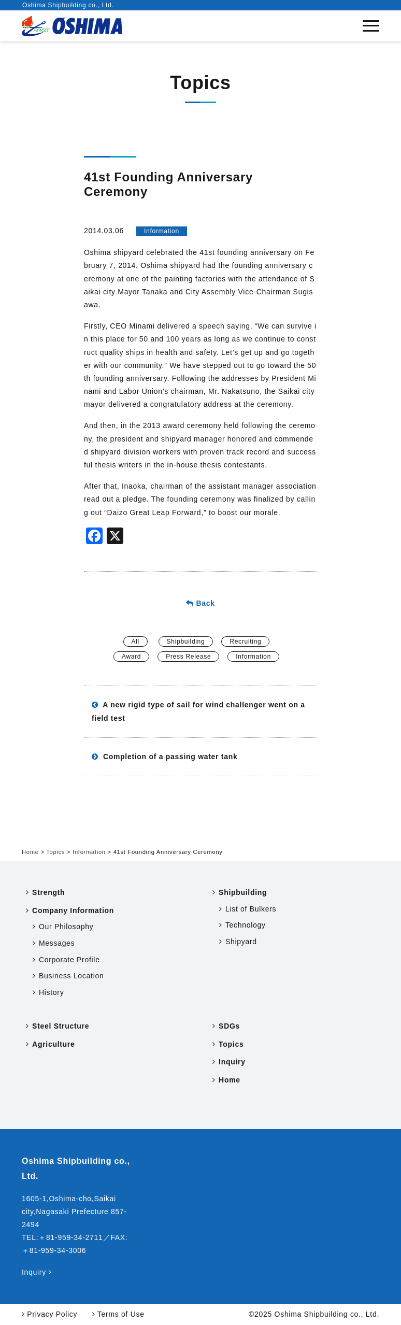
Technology (245, 925)
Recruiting (245, 641)
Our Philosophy (66, 926)
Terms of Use (118, 1314)
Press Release (188, 656)
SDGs (229, 1026)
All (135, 641)
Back (200, 603)
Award (131, 656)
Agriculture (53, 1044)
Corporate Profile (69, 960)
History (51, 992)
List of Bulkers (250, 909)
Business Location (71, 976)
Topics (231, 1044)
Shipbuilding (186, 641)
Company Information (73, 910)
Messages (57, 943)
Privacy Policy (49, 1314)
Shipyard (241, 941)
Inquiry (232, 1062)
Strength (48, 892)
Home (229, 1080)
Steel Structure (60, 1026)
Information (161, 231)
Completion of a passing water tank (164, 756)
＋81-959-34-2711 (70, 1237)
